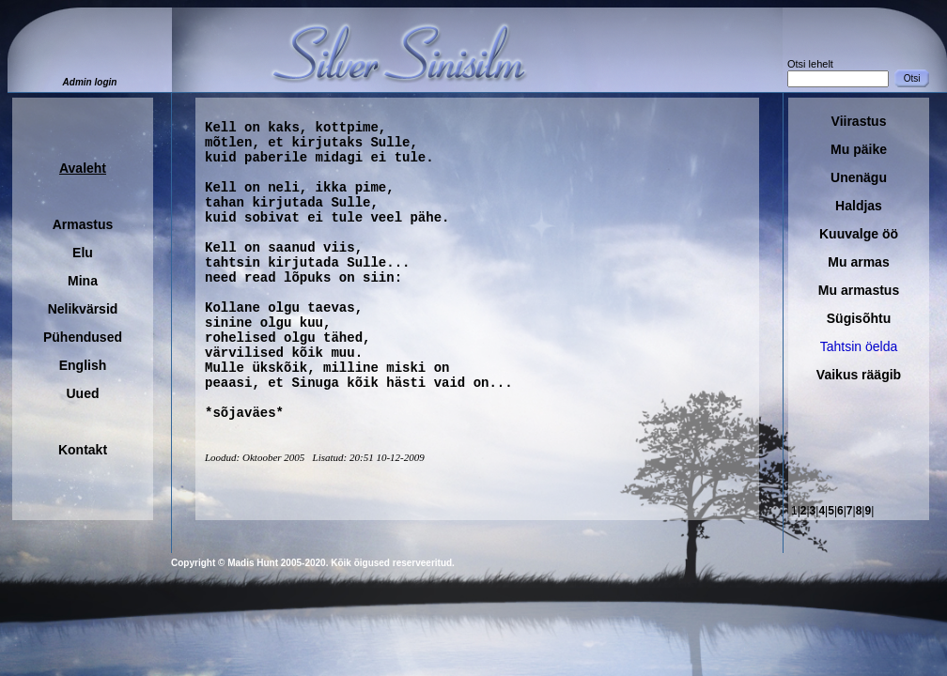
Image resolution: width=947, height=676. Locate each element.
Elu (82, 252)
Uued (83, 393)
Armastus (83, 224)
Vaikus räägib (858, 374)
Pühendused (82, 337)
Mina (83, 280)
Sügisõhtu (859, 318)
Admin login (90, 82)
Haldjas (858, 205)
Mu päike (859, 149)
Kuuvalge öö (858, 233)
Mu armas (858, 261)
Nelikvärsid (83, 308)
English (83, 365)
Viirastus (859, 121)
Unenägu (859, 177)
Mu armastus (858, 290)
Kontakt (82, 449)
